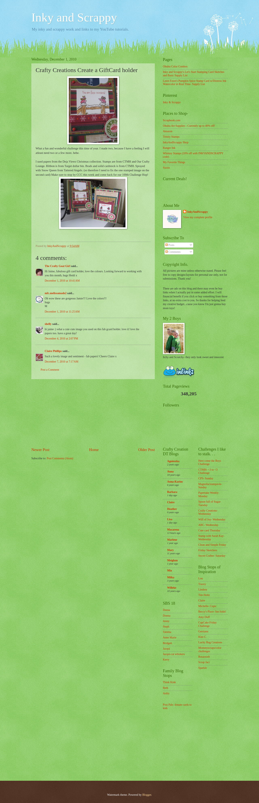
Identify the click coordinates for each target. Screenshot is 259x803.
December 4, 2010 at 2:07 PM (61, 338)
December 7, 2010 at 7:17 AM (61, 361)
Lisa (169, 519)
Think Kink (169, 682)
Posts (169, 245)
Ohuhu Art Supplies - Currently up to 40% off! (189, 125)
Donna (166, 615)
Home (94, 450)
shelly (48, 323)
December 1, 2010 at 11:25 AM (62, 311)
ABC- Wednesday (208, 524)
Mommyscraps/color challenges (209, 649)
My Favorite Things (174, 162)
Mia (169, 570)
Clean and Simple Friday (212, 544)
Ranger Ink (169, 147)
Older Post (146, 450)
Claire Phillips (53, 351)
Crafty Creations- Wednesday (208, 512)
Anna (170, 471)
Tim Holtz (204, 595)
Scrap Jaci (204, 662)
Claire (171, 502)
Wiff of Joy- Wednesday (211, 519)
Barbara (172, 491)
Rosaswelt (204, 656)
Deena (166, 610)
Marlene (172, 539)
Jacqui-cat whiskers (174, 654)
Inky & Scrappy (172, 102)
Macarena (173, 529)
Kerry (166, 659)
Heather (172, 509)
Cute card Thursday (209, 530)
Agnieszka (173, 461)
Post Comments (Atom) (60, 458)
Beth (165, 687)
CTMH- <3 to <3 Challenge (208, 471)
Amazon (167, 131)
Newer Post (40, 450)
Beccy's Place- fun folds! (212, 611)
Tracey (202, 584)
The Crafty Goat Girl (57, 266)
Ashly (166, 693)
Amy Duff (204, 617)
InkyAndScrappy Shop (175, 142)
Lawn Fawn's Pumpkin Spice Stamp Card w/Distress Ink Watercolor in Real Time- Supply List (194, 82)
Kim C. (202, 636)
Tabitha (167, 632)
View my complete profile (197, 217)
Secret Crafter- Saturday (211, 555)
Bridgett (167, 643)
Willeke (171, 587)
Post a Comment (50, 369)
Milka (170, 577)
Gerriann (203, 631)
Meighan (172, 560)
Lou (200, 578)
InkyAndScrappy (197, 211)
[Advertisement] (93, 413)
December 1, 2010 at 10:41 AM (62, 280)
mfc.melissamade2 (56, 293)
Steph (166, 626)
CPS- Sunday (205, 478)
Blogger (146, 794)
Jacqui (166, 648)
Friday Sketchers (207, 550)
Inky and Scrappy (74, 17)
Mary (170, 550)
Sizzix (166, 167)
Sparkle (202, 667)
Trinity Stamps (171, 136)
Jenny (166, 621)
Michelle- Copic (207, 606)
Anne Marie (169, 637)
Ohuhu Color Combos (175, 66)
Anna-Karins (175, 481)
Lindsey (202, 589)
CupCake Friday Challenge (207, 624)
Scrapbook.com (171, 120)
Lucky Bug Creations (210, 642)
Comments (172, 251)
